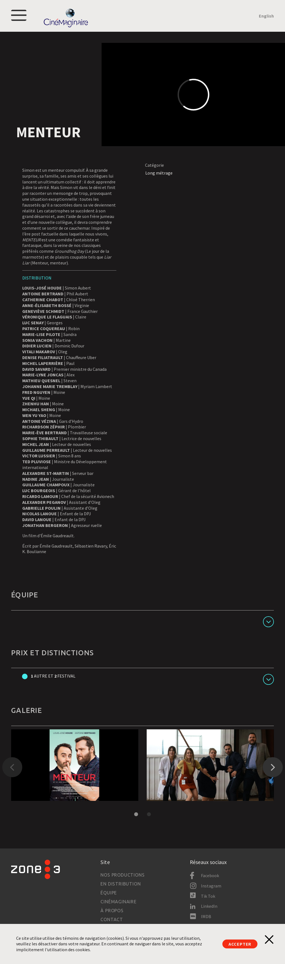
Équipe (108, 892)
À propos (111, 910)
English (266, 16)
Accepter (240, 944)
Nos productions (122, 874)
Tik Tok (208, 896)
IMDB (206, 916)
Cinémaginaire (118, 901)
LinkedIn (209, 906)
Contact (111, 919)
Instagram (211, 886)
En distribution (120, 883)
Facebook (210, 875)
